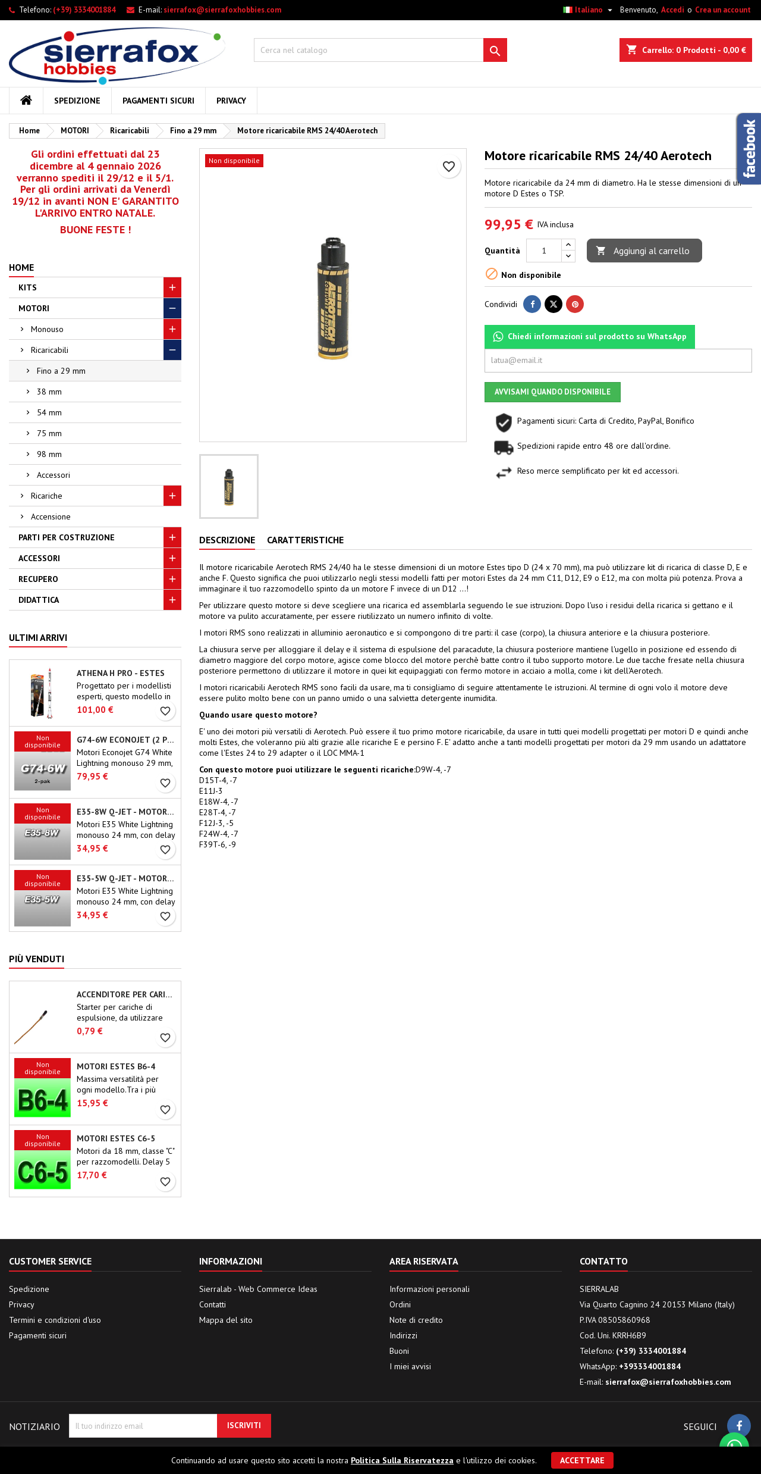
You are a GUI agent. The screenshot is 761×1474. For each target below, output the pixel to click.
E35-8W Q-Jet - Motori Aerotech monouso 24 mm (126, 811)
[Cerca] (381, 50)
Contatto (604, 1261)
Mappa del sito (226, 1320)
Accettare (582, 1460)
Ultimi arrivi (38, 637)
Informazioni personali (429, 1289)
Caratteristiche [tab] (305, 540)
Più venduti (36, 959)
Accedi (672, 10)
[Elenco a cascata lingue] (589, 10)
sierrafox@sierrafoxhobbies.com (222, 10)
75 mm (49, 433)
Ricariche (46, 495)
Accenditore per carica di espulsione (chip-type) (126, 994)
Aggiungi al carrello (643, 251)
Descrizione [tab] (227, 540)
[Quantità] (544, 250)
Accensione (51, 516)
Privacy (231, 100)
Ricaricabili (49, 350)
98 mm (49, 454)
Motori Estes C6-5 (116, 1138)
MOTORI (33, 308)
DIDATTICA (38, 599)
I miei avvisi (410, 1366)
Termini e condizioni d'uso (55, 1320)
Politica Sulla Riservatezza (402, 1460)
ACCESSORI (39, 558)
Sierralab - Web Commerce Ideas (258, 1289)
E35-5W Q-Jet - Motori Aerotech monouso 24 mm (126, 878)
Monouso (47, 329)
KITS (27, 287)
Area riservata (423, 1261)
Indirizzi (403, 1335)
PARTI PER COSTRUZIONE (66, 537)
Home (21, 267)
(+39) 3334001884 (84, 10)
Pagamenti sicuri (158, 100)
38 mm (49, 391)
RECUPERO (38, 579)
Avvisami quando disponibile (553, 392)
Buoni (399, 1350)
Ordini (400, 1304)
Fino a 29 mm (61, 370)
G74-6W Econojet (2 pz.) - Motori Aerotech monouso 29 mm (126, 739)
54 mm (49, 412)
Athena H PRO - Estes (121, 673)
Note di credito (416, 1320)
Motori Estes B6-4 (116, 1066)
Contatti (212, 1304)
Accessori (53, 475)
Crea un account (723, 10)
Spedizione (77, 100)
